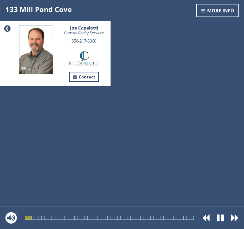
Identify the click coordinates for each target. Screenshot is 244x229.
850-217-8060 (83, 41)
